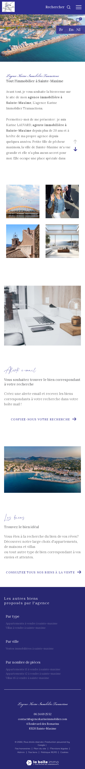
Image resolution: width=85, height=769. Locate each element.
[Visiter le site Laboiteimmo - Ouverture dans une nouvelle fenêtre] (42, 760)
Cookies (64, 752)
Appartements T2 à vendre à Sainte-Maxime (33, 673)
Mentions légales (59, 748)
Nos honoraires (22, 748)
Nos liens (33, 752)
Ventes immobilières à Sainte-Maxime (30, 648)
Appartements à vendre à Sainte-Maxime (31, 623)
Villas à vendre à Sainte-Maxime (26, 628)
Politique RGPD (49, 752)
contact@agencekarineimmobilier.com (42, 719)
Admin (21, 752)
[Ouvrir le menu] (78, 7)
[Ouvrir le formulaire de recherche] (58, 7)
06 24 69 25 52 (42, 714)
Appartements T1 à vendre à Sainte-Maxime (33, 669)
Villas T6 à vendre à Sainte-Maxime (27, 678)
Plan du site (40, 748)
